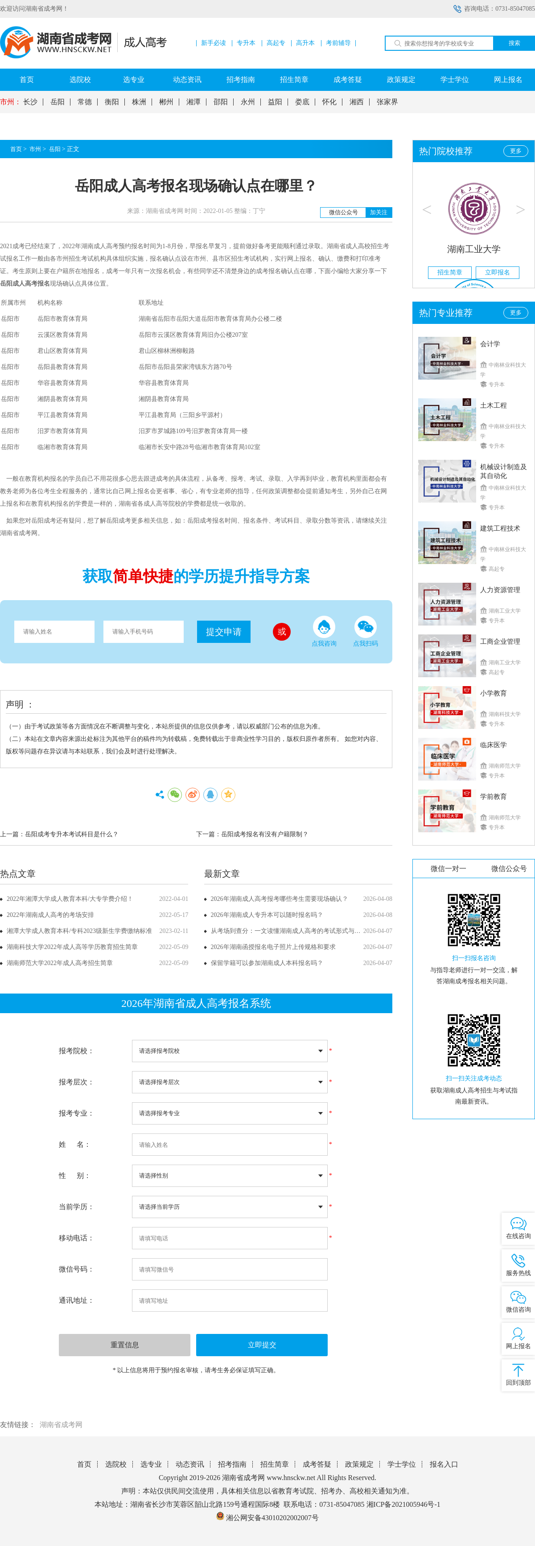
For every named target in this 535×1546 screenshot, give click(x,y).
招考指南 (240, 79)
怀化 (329, 102)
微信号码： (77, 1269)
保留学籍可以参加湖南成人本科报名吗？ (267, 963)
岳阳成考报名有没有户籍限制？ (265, 834)
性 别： (75, 1175)
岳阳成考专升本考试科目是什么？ (72, 834)
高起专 (276, 43)
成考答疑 (347, 79)
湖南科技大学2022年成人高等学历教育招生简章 (72, 947)
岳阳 (57, 102)
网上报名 (508, 79)
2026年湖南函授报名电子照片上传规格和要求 (273, 947)
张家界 (387, 102)
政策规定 (401, 79)
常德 (85, 102)
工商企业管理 (500, 641)
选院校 (80, 79)
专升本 (246, 43)
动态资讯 (187, 79)
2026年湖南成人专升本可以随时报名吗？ (267, 915)
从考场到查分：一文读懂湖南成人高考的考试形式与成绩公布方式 (301, 931)
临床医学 (493, 744)
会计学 (490, 344)
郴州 (166, 102)
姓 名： (75, 1144)
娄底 (302, 102)
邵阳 (221, 102)
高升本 (305, 43)
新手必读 (213, 43)
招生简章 (294, 79)
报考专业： (77, 1113)
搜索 (514, 43)
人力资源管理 (500, 589)
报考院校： (77, 1051)
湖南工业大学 (474, 249)
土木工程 (493, 405)
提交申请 (224, 632)
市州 (35, 149)
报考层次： (77, 1082)
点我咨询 (324, 631)
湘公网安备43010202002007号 (272, 1517)
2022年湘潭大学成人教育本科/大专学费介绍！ (70, 899)
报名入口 (444, 1464)
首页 (27, 79)
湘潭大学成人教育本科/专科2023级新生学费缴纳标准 (79, 931)
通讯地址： (77, 1300)
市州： (10, 102)
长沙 (30, 102)
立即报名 (497, 272)
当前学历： (77, 1207)
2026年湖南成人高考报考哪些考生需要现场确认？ (279, 899)
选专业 (133, 79)
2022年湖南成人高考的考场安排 (50, 915)
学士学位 (454, 79)
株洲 (139, 102)
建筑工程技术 (500, 528)
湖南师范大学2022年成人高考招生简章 (60, 963)
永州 (248, 102)
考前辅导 (338, 43)
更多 (516, 150)
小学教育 (493, 693)
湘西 (357, 102)
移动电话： (77, 1238)
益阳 (275, 102)
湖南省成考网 (61, 1424)
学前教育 (493, 796)
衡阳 (112, 102)
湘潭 (193, 102)
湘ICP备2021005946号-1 (403, 1504)
